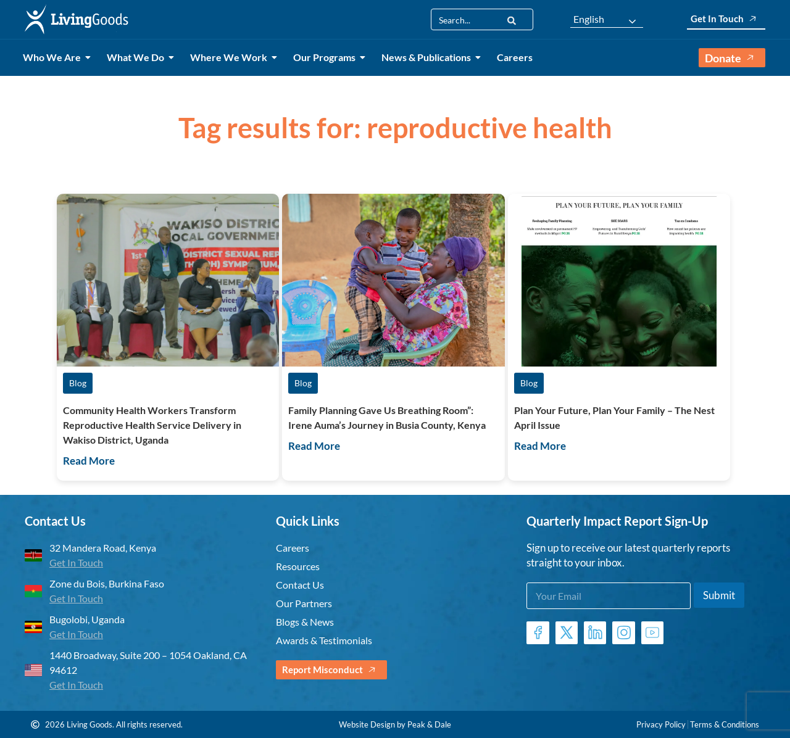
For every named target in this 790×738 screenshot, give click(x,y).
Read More (89, 460)
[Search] (511, 19)
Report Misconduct (331, 670)
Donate (732, 57)
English (588, 19)
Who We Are (54, 57)
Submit (719, 595)
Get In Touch (726, 19)
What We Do (137, 57)
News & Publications (428, 57)
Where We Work (231, 57)
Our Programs (326, 57)
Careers (515, 57)
